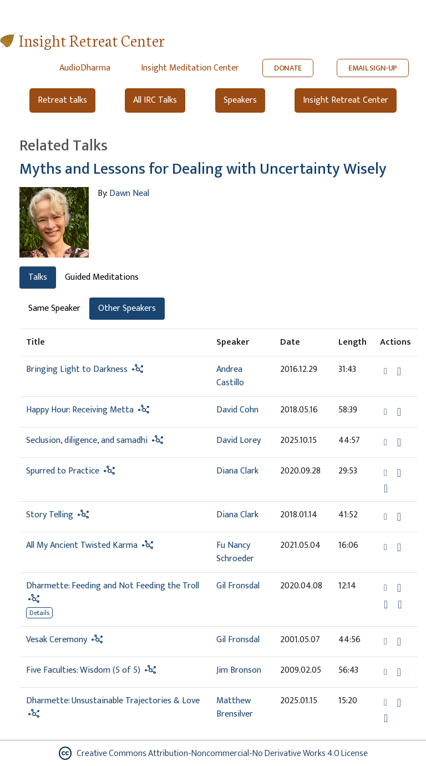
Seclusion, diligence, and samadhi (87, 440)
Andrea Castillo (230, 376)
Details (39, 612)
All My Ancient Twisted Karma (82, 545)
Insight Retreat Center (92, 39)
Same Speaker (54, 308)
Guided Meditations (102, 277)
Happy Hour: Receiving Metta (80, 409)
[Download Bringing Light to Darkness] (399, 371)
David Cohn (237, 409)
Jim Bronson (238, 670)
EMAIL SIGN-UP (372, 68)
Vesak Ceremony (56, 639)
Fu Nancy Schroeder (235, 552)
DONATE (288, 68)
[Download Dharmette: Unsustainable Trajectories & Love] (399, 702)
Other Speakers (127, 308)
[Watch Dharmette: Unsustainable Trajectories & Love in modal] (386, 718)
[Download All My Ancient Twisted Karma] (399, 547)
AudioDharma (84, 68)
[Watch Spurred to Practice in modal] (386, 488)
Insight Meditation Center (190, 68)
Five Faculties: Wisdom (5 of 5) (83, 670)
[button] (386, 371)
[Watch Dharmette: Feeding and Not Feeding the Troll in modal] (386, 604)
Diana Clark (237, 470)
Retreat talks (62, 100)
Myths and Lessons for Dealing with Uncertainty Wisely (203, 169)
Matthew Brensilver (234, 707)
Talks (37, 277)
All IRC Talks (155, 100)
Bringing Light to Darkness (77, 369)
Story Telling (49, 514)
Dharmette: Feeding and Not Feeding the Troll (112, 585)
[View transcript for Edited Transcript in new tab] (399, 604)
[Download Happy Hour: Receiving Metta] (399, 412)
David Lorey (238, 440)
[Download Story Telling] (399, 516)
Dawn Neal (129, 193)
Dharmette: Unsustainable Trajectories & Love (113, 700)
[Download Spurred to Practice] (399, 473)
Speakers (240, 100)
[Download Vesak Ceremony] (399, 641)
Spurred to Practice (62, 470)
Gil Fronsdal (238, 585)
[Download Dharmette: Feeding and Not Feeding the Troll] (399, 587)
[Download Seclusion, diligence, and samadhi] (399, 442)
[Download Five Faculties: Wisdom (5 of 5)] (399, 672)
